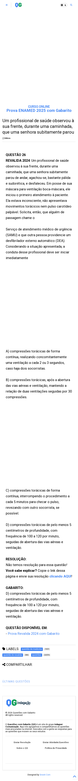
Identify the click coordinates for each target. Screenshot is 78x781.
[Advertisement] (33, 309)
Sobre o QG (22, 748)
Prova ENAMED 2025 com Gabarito (39, 110)
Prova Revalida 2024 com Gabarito (34, 634)
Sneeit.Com (45, 775)
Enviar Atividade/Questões (56, 742)
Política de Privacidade (56, 748)
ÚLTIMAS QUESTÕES (16, 681)
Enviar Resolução (22, 742)
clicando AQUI (60, 576)
